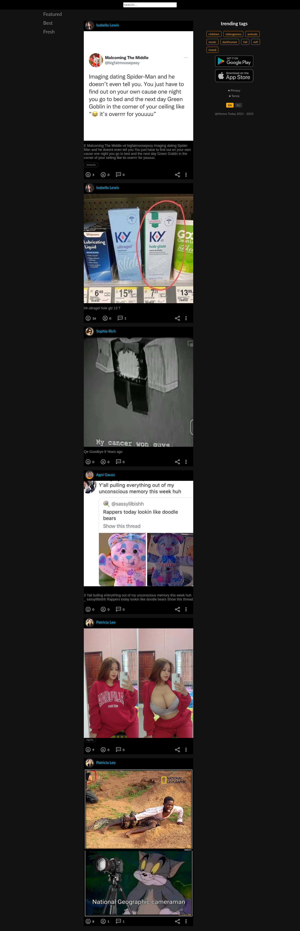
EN (230, 105)
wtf (255, 42)
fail (245, 42)
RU (238, 105)
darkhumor (230, 42)
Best (48, 23)
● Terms (234, 96)
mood (212, 49)
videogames (233, 34)
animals (252, 34)
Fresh (49, 31)
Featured (52, 14)
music (212, 42)
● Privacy (234, 90)
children (214, 34)
